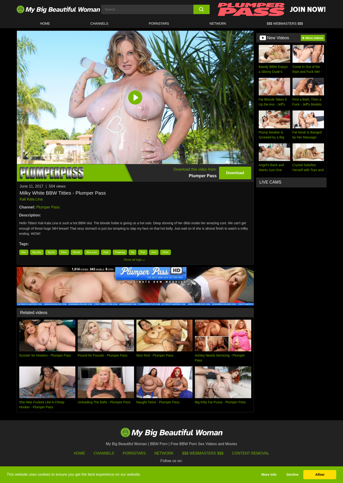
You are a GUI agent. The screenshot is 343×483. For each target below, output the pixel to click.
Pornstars (159, 23)
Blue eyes (92, 252)
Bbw (24, 252)
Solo (153, 252)
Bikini (64, 252)
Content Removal (250, 453)
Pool (142, 252)
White (165, 252)
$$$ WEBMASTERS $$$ (285, 23)
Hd (132, 252)
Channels (104, 453)
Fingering (120, 252)
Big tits (51, 252)
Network (217, 23)
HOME (45, 23)
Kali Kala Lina (31, 199)
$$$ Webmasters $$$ (203, 453)
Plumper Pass (48, 207)
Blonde (76, 252)
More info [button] (269, 474)
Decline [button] (292, 474)
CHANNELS (99, 23)
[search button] (201, 9)
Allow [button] (319, 474)
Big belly (36, 252)
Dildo (106, 252)
